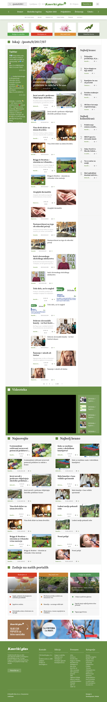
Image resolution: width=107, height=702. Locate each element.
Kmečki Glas (74, 659)
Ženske (70, 17)
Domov (20, 12)
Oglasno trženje (75, 677)
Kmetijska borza (59, 663)
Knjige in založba (60, 655)
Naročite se (87, 4)
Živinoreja (79, 12)
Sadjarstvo (89, 672)
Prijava (74, 4)
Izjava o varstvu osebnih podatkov (75, 680)
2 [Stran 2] (46, 384)
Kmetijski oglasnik (60, 661)
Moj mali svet (58, 657)
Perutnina (60, 17)
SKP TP (72, 685)
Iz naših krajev (90, 681)
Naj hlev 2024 (29, 17)
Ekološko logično (34, 12)
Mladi (40, 17)
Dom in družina (90, 679)
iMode (97, 696)
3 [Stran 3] (49, 384)
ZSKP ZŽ (72, 687)
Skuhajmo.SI (73, 664)
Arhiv (71, 655)
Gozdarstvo (89, 685)
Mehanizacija (90, 674)
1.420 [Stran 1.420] (57, 384)
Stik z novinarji (74, 670)
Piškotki (72, 683)
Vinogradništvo (90, 677)
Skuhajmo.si (58, 659)
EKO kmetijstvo (90, 683)
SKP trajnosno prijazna (74, 673)
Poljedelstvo (66, 12)
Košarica (72, 657)
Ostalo (79, 17)
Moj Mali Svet (74, 663)
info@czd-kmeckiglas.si (43, 664)
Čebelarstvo (89, 664)
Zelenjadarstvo (90, 670)
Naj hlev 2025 (51, 12)
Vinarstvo (49, 17)
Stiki (71, 676)
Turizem (88, 668)
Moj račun (73, 666)
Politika (88, 666)
